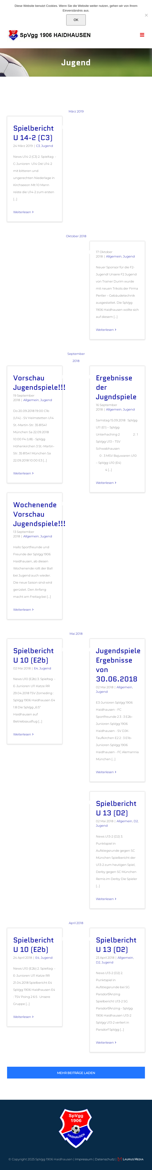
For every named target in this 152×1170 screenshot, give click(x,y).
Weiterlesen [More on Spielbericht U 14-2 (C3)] (22, 212)
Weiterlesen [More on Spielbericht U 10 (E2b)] (22, 734)
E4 (36, 668)
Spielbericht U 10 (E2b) (33, 655)
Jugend (47, 146)
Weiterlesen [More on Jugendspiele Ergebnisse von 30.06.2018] (105, 772)
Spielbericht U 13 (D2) (116, 808)
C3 (38, 146)
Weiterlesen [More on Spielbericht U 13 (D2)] (105, 899)
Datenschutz (105, 1159)
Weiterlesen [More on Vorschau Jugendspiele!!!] (22, 473)
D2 (136, 821)
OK (76, 20)
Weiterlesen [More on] (105, 330)
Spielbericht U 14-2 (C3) (33, 133)
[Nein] (146, 15)
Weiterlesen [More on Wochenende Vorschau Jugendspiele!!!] (22, 609)
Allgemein (114, 256)
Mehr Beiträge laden (76, 1073)
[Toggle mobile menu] (142, 34)
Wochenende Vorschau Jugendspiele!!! (39, 514)
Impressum (84, 1159)
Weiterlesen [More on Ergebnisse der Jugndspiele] (105, 483)
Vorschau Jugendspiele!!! (39, 382)
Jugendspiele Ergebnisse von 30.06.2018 (118, 665)
